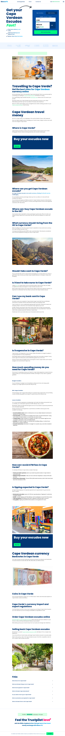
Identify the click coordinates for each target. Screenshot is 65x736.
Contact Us (38, 2)
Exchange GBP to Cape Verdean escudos (21, 620)
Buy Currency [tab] (40, 14)
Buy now (17, 147)
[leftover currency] (9, 47)
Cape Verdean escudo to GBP (29, 633)
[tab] (40, 13)
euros (16, 286)
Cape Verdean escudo (29, 96)
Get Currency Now (45, 33)
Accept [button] (50, 733)
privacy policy (43, 733)
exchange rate (34, 98)
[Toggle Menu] (62, 2)
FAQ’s (30, 2)
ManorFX (5, 2)
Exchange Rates (21, 2)
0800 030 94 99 (54, 2)
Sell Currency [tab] (51, 14)
